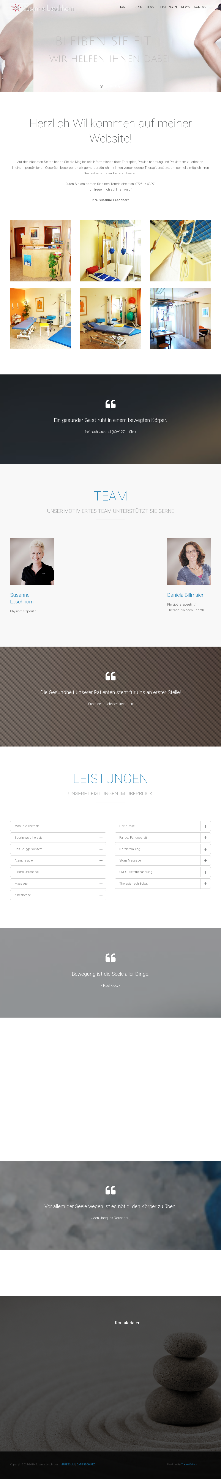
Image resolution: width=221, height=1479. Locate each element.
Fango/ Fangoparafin (133, 837)
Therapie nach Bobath (134, 883)
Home (123, 7)
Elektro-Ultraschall (27, 872)
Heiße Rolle (126, 826)
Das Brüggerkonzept (28, 849)
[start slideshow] (101, 87)
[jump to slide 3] (116, 86)
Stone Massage (130, 860)
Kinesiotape (23, 895)
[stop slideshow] (120, 87)
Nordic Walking (129, 849)
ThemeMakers (189, 1464)
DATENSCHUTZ (86, 1464)
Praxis (137, 7)
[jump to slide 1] (106, 86)
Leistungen (168, 7)
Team (150, 7)
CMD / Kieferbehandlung (135, 872)
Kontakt (201, 7)
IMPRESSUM (67, 1464)
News (185, 7)
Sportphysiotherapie (28, 837)
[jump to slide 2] (111, 86)
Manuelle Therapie (27, 826)
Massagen (22, 883)
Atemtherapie (24, 860)
